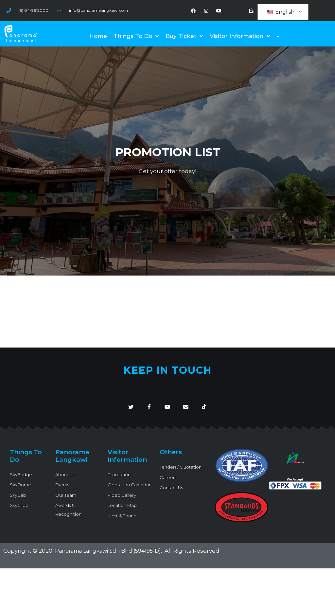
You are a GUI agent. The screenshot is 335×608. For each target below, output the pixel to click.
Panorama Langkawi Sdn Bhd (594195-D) (112, 557)
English (280, 12)
